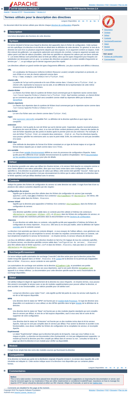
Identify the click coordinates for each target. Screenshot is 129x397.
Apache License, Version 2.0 (25, 392)
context (59, 259)
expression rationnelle (25, 119)
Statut (106, 44)
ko (94, 21)
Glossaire (113, 5)
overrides (16, 227)
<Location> (31, 214)
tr (98, 21)
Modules (92, 5)
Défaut (106, 35)
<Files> (41, 214)
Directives (100, 5)
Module (107, 47)
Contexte (107, 38)
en (79, 21)
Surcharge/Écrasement (112, 41)
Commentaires (109, 59)
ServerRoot (17, 100)
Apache (7, 12)
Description (108, 30)
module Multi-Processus (67, 301)
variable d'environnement (34, 152)
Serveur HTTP (16, 12)
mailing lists (97, 383)
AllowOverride (63, 266)
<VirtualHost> (64, 196)
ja (91, 21)
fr (87, 21)
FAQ (107, 5)
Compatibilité (109, 50)
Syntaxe (107, 33)
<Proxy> (57, 214)
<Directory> (80, 196)
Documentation (29, 12)
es (83, 21)
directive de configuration (61, 25)
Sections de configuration (80, 217)
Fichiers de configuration (113, 57)
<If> (48, 214)
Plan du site (122, 5)
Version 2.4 (41, 12)
